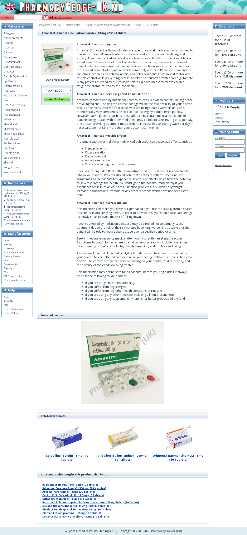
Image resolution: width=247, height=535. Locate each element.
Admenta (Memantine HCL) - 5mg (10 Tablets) (178, 455)
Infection (9, 119)
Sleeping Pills (11, 153)
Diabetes (9, 71)
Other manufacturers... (15, 280)
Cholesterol (11, 57)
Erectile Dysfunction (15, 76)
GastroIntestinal (13, 86)
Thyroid (8, 162)
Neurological (73, 25)
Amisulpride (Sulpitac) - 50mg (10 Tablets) (17, 215)
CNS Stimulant (12, 62)
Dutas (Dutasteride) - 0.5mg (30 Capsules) (69, 499)
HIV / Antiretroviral (14, 105)
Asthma (8, 47)
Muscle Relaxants (14, 134)
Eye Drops (10, 81)
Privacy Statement (12, 313)
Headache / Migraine (16, 95)
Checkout (219, 117)
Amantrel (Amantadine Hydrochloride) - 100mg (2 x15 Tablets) (16, 193)
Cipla (6, 240)
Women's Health (13, 172)
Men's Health (11, 124)
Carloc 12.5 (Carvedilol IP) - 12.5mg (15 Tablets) (73, 495)
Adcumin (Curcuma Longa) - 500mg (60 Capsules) (74, 488)
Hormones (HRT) (13, 110)
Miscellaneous (12, 129)
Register (234, 155)
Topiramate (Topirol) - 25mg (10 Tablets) (15, 208)
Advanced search (60, 17)
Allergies (9, 33)
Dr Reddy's (9, 248)
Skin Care (9, 148)
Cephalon (8, 268)
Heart (7, 100)
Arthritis (8, 43)
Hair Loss (9, 90)
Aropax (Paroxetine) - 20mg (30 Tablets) (68, 492)
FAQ (6, 305)
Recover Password (223, 165)
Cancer (8, 52)
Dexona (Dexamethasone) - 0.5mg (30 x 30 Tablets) (75, 506)
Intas (6, 260)
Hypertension (12, 114)
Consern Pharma (12, 256)
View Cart (219, 113)
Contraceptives (13, 67)
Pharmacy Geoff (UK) (49, 25)
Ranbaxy (8, 244)
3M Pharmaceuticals (13, 276)
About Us (8, 301)
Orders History (222, 121)
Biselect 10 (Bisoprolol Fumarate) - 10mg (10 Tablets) (77, 509)
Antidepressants (13, 38)
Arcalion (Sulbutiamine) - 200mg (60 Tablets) (122, 455)
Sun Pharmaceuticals (14, 252)
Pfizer (6, 272)
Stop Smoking (12, 158)
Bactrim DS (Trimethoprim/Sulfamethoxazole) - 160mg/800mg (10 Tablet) (90, 502)
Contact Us (9, 297)
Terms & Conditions (13, 309)
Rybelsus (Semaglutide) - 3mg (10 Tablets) (70, 484)
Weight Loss (11, 167)
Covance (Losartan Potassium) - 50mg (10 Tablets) (75, 516)
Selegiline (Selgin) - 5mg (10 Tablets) (67, 455)
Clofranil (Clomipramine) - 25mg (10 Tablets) (71, 513)
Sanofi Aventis (11, 264)
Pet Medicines (12, 143)
